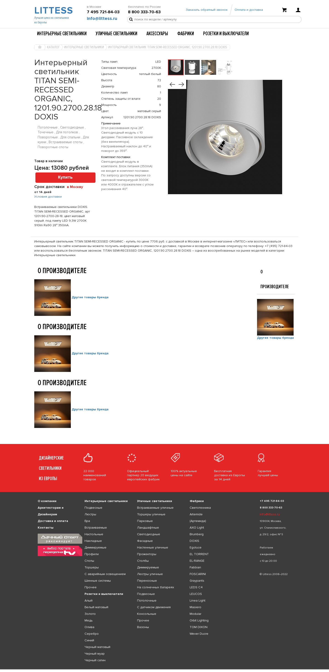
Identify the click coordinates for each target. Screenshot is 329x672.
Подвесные (93, 508)
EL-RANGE (197, 561)
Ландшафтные (148, 528)
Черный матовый (97, 647)
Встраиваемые (96, 528)
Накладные (93, 541)
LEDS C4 (196, 587)
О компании (47, 501)
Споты (89, 561)
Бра (87, 521)
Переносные (147, 581)
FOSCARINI (198, 574)
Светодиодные (148, 534)
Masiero (195, 607)
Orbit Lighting (199, 620)
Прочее (91, 587)
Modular (195, 614)
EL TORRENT (199, 554)
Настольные (94, 534)
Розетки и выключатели (226, 33)
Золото (90, 614)
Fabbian (195, 567)
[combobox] (76, 186)
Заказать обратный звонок (207, 10)
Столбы (143, 561)
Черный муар (95, 654)
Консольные (146, 614)
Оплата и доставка (249, 10)
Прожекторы (146, 554)
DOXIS (194, 541)
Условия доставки (48, 197)
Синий (89, 640)
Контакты (45, 528)
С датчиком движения (154, 607)
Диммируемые (95, 547)
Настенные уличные (152, 547)
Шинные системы (98, 581)
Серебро (92, 634)
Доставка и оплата (53, 521)
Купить (65, 177)
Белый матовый (96, 607)
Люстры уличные (150, 574)
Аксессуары (157, 33)
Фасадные (145, 541)
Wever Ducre (199, 634)
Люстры (90, 514)
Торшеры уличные (151, 514)
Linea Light (197, 600)
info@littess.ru (102, 18)
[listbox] (164, 669)
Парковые (145, 521)
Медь (89, 620)
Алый (89, 600)
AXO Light (197, 528)
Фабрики (185, 33)
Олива (89, 627)
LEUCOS (196, 594)
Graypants (197, 581)
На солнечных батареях (155, 587)
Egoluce (196, 547)
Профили (92, 554)
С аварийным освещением (105, 574)
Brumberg (197, 534)
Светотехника (200, 508)
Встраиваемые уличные (155, 508)
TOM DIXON (198, 627)
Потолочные (147, 600)
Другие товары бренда (90, 297)
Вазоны (143, 627)
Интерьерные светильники (62, 33)
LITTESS (53, 10)
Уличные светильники (116, 33)
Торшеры (92, 567)
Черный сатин (95, 660)
